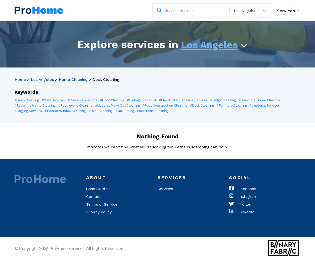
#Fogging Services (28, 111)
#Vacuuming (125, 111)
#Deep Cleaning (27, 100)
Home (20, 79)
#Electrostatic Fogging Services (183, 100)
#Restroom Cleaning (152, 111)
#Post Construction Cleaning (165, 105)
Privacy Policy (99, 212)
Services (286, 10)
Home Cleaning (73, 79)
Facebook (242, 189)
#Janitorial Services (265, 105)
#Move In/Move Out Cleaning (117, 105)
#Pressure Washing (82, 100)
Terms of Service (101, 204)
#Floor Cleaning (112, 100)
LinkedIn (242, 212)
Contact (93, 196)
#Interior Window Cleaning (65, 111)
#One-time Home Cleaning (259, 100)
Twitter (240, 204)
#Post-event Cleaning (75, 105)
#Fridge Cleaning (223, 100)
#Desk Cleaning (202, 105)
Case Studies (98, 188)
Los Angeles (209, 45)
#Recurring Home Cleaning (35, 105)
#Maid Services (53, 100)
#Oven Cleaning (101, 111)
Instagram (243, 197)
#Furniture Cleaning (232, 105)
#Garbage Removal (141, 100)
